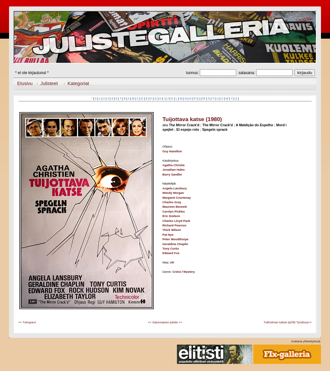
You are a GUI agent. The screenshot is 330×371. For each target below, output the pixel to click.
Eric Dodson (171, 216)
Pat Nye (167, 234)
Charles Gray (171, 202)
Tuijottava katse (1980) (192, 119)
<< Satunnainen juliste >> (165, 322)
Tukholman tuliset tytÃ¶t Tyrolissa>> (288, 322)
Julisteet (49, 83)
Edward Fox (171, 253)
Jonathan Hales (173, 169)
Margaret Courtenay (176, 197)
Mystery (189, 271)
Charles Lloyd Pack (176, 221)
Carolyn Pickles (173, 211)
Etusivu (25, 83)
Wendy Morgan (173, 193)
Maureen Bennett (174, 206)
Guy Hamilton (172, 151)
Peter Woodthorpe (175, 239)
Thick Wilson (171, 230)
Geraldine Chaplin (175, 244)
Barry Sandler (172, 174)
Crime (176, 271)
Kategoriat (78, 83)
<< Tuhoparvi (27, 322)
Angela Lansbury (174, 188)
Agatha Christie (173, 165)
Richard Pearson (174, 225)
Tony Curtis (170, 248)
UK (172, 262)
